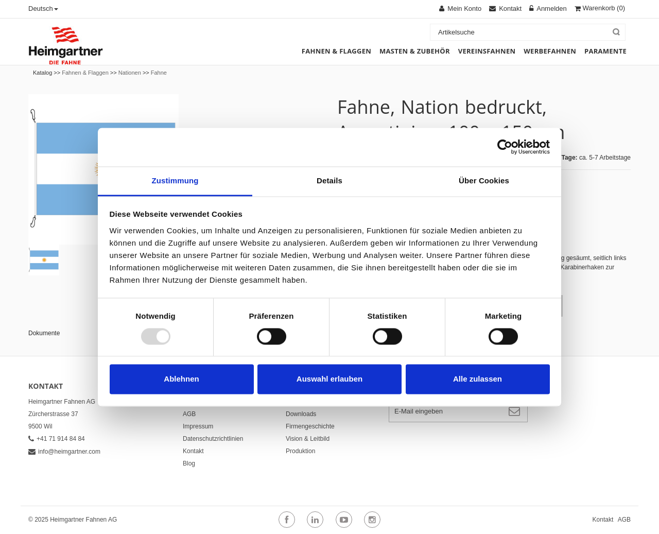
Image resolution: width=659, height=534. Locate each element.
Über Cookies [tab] (484, 180)
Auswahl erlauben (329, 379)
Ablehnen (181, 379)
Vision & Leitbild (308, 438)
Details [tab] (329, 180)
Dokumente (44, 333)
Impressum (198, 426)
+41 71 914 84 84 (56, 438)
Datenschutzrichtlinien (213, 438)
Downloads (301, 414)
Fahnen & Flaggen (85, 73)
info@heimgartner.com (64, 451)
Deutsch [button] (43, 8)
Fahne (159, 73)
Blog (189, 463)
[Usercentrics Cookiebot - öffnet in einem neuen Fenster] (505, 146)
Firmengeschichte (310, 426)
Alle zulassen (477, 379)
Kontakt (193, 451)
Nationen (129, 73)
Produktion (300, 451)
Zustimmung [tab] (175, 180)
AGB (189, 414)
